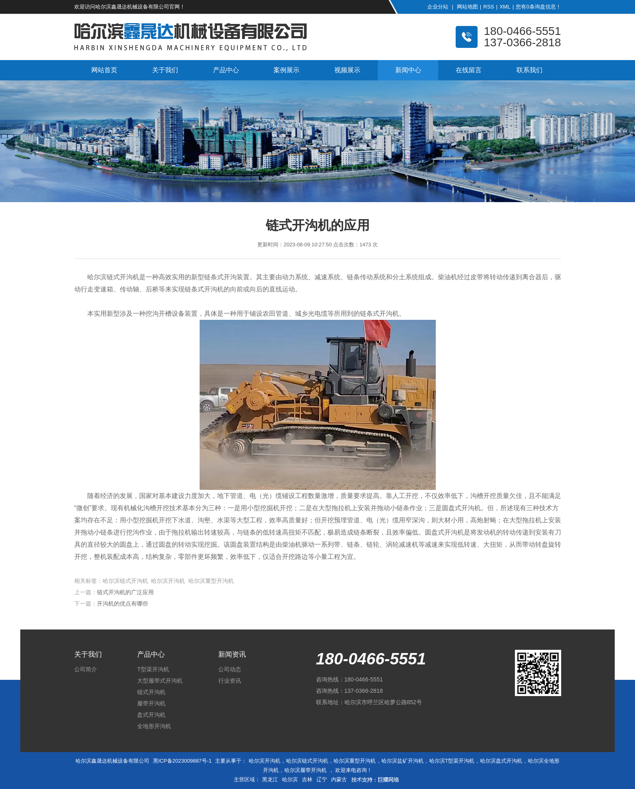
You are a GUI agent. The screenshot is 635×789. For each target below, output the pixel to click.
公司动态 (229, 669)
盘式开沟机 (151, 714)
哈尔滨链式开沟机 (307, 761)
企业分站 (437, 7)
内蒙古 (339, 779)
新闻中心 (408, 70)
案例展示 (286, 70)
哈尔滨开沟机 (264, 761)
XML (504, 7)
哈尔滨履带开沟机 (305, 770)
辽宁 (321, 779)
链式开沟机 (151, 692)
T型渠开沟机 (153, 669)
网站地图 (467, 7)
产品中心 (226, 70)
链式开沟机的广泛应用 (125, 592)
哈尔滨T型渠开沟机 (452, 761)
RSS (488, 7)
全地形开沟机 (154, 726)
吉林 (307, 779)
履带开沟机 (151, 703)
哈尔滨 (290, 779)
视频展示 (347, 70)
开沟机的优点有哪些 (122, 603)
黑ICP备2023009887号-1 (182, 761)
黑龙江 (270, 779)
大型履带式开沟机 (160, 680)
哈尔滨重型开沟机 (355, 761)
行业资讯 (229, 680)
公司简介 (85, 669)
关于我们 (165, 70)
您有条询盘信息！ (538, 7)
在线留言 (469, 70)
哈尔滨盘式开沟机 (501, 761)
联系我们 (529, 70)
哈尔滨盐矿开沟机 (402, 761)
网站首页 (104, 70)
